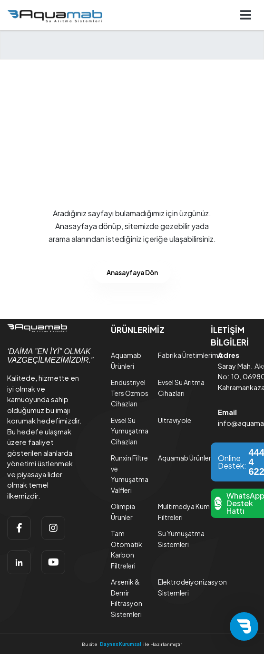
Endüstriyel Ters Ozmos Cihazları (129, 393)
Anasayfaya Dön (132, 273)
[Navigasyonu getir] (246, 15)
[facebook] (19, 528)
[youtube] (53, 562)
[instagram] (53, 528)
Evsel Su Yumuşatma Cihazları (129, 431)
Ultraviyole (174, 420)
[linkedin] (19, 562)
